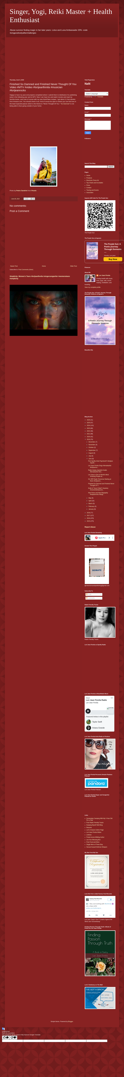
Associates (89, 192)
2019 (88, 439)
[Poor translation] (13, 1038)
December (92, 442)
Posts (88, 594)
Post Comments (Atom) (25, 269)
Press (88, 185)
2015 (88, 521)
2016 (88, 518)
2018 (88, 513)
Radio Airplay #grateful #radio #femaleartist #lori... (97, 471)
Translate (98, 97)
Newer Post (14, 266)
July (90, 456)
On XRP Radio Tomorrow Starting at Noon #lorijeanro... (99, 480)
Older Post (73, 266)
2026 (88, 420)
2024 (88, 425)
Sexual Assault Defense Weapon (96, 847)
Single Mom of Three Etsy (94, 844)
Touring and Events (92, 190)
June (90, 459)
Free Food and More (92, 842)
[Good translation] (6, 1038)
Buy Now (113, 259)
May (90, 498)
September (92, 450)
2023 (88, 428)
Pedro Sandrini (22, 190)
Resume (89, 827)
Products (89, 178)
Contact (88, 187)
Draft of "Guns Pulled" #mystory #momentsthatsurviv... (98, 489)
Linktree (89, 835)
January (91, 509)
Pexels (33, 190)
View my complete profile (92, 287)
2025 (88, 423)
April (90, 501)
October (91, 447)
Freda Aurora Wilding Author (95, 837)
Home (44, 266)
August (91, 453)
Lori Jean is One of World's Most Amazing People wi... (98, 475)
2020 (88, 436)
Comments (90, 598)
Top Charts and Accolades (94, 183)
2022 (88, 431)
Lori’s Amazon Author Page (95, 830)
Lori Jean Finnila (104, 275)
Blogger (70, 1021)
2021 (88, 434)
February (92, 506)
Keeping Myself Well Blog (94, 825)
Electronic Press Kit (92, 180)
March (91, 503)
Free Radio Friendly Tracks (95, 822)
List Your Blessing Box (93, 840)
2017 (88, 515)
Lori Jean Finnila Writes (93, 832)
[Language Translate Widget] (96, 94)
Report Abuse (90, 527)
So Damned (65, 104)
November (92, 445)
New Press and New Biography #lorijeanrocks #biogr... (98, 493)
